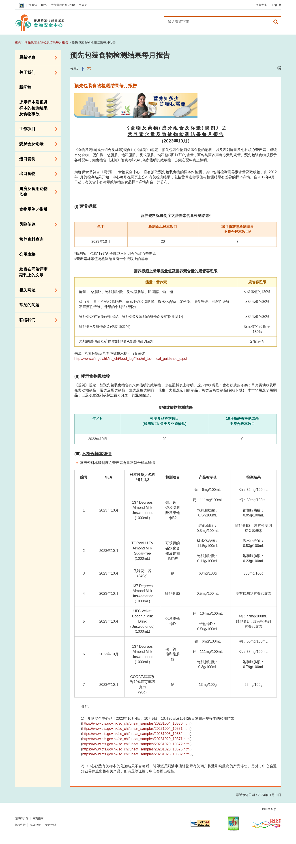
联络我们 (37, 320)
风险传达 (37, 224)
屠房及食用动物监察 (37, 191)
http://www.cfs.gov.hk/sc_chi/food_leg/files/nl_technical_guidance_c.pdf (130, 359)
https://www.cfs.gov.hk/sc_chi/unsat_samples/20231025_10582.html (136, 754)
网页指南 (38, 818)
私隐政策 (35, 825)
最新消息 (37, 57)
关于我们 (37, 72)
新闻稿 (25, 87)
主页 (18, 42)
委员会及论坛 (37, 144)
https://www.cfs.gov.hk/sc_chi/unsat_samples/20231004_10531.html (136, 728)
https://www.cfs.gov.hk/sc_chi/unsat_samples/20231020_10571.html (136, 739)
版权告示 (20, 825)
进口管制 (37, 158)
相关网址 (37, 290)
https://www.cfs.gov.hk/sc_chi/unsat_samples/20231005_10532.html (136, 734)
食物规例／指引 (33, 209)
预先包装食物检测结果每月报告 (46, 42)
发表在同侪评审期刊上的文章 (33, 272)
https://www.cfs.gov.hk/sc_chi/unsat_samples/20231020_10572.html (136, 744)
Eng (274, 5)
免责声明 (50, 825)
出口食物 (37, 174)
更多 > (83, 5)
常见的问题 (29, 305)
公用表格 (27, 254)
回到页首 (267, 809)
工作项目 (37, 129)
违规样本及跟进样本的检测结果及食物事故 (33, 108)
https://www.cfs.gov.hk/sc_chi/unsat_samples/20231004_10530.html (136, 723)
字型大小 (261, 5)
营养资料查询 (31, 239)
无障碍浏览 (21, 818)
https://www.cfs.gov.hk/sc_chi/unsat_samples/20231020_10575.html (136, 749)
